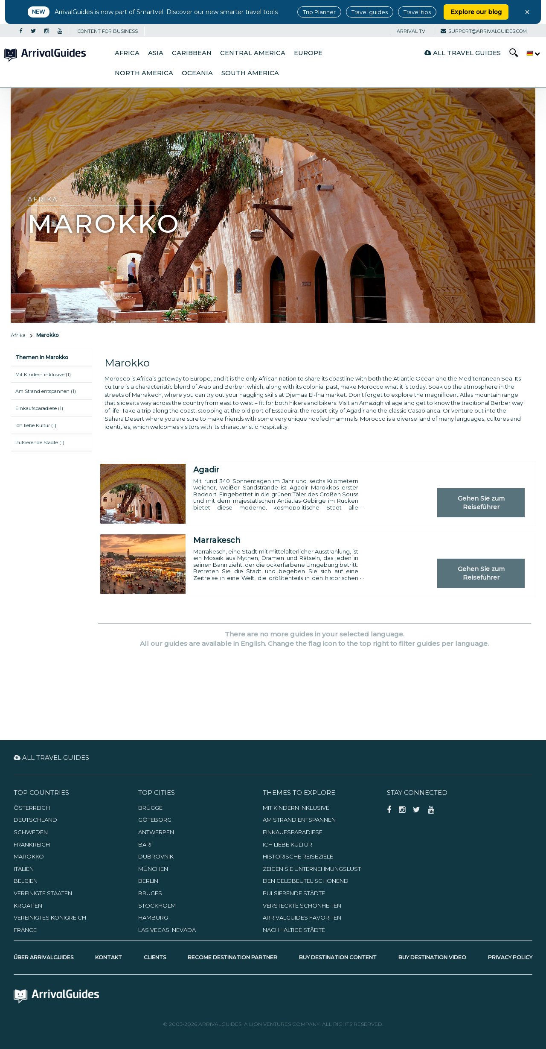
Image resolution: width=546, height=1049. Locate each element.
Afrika (18, 335)
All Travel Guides (462, 53)
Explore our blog (476, 12)
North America (144, 73)
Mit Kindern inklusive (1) (43, 375)
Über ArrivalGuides (43, 957)
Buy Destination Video (432, 957)
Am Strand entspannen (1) (45, 391)
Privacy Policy (510, 957)
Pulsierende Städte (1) (39, 442)
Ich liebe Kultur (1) (35, 425)
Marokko (47, 335)
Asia (155, 53)
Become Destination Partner (232, 957)
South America (250, 73)
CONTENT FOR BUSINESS (108, 31)
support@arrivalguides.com (484, 31)
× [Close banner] (527, 12)
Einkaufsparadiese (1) (39, 408)
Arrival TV (411, 31)
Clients (155, 957)
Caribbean (192, 53)
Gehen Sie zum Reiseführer (481, 503)
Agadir (206, 470)
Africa (127, 53)
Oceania (197, 73)
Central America (252, 53)
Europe (308, 53)
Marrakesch (217, 540)
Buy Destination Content (338, 957)
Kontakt (108, 957)
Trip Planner (319, 12)
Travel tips (417, 12)
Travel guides (369, 12)
